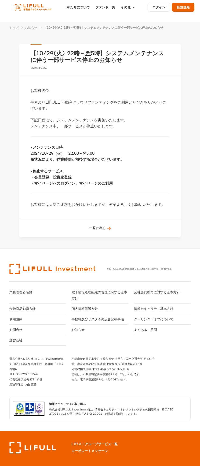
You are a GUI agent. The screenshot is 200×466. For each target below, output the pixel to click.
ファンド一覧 (105, 11)
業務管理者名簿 (20, 292)
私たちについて (78, 11)
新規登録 (183, 11)
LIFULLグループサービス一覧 (95, 444)
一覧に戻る (97, 228)
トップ (13, 27)
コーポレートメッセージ (90, 451)
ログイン (158, 11)
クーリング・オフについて (153, 319)
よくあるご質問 (145, 330)
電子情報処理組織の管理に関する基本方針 (99, 295)
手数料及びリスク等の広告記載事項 (98, 319)
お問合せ (15, 330)
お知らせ (31, 27)
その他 (126, 11)
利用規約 (15, 319)
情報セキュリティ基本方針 (153, 309)
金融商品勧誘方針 (22, 309)
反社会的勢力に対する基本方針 (157, 292)
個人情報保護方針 (85, 309)
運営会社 (15, 340)
